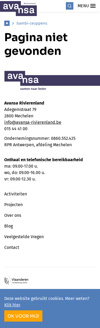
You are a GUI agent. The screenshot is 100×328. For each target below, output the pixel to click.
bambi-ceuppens (32, 23)
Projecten (13, 204)
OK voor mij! (23, 316)
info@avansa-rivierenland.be (32, 122)
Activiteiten (15, 193)
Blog (8, 226)
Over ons (12, 215)
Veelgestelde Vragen (24, 236)
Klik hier (12, 304)
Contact (11, 247)
